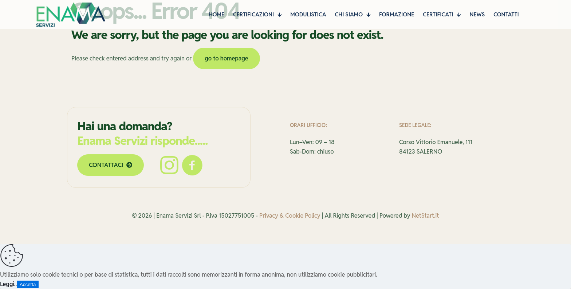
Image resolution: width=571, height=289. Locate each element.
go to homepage (226, 58)
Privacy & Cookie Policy (289, 215)
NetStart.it (425, 215)
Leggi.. (8, 284)
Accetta (28, 284)
